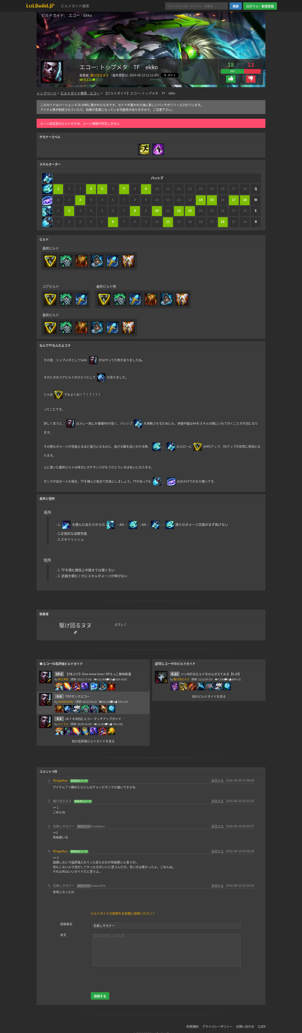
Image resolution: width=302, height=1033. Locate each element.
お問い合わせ (245, 1026)
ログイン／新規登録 (260, 6)
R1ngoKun (60, 780)
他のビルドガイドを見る (209, 696)
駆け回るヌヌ (99, 75)
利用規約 (192, 1026)
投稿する (100, 996)
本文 (63, 934)
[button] (230, 79)
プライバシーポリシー (217, 1026)
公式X (261, 1026)
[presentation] (127, 980)
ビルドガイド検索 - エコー (80, 93)
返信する (217, 780)
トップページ (46, 93)
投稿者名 (66, 924)
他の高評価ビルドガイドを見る (93, 741)
